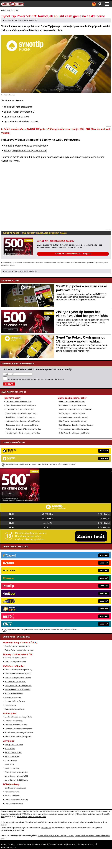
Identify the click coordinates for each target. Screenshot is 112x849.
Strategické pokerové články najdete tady (25, 150)
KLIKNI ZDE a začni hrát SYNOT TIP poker (73, 254)
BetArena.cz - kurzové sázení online (18, 401)
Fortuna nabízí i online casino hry (16, 800)
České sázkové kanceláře (14, 804)
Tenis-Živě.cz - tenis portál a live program (20, 417)
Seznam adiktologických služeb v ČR (50, 836)
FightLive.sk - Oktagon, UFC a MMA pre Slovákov (23, 429)
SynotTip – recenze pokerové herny (17, 646)
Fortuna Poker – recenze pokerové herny (19, 650)
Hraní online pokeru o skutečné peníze (18, 729)
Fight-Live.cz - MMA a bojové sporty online (21, 405)
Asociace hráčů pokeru (13, 796)
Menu (107, 4)
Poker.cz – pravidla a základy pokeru (72, 401)
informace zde (46, 828)
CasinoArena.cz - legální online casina (72, 405)
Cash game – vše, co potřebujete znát (18, 685)
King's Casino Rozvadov (13, 752)
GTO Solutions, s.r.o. (8, 847)
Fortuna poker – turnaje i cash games (18, 737)
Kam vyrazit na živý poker (14, 744)
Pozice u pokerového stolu (14, 693)
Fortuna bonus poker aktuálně (15, 662)
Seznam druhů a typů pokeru (15, 701)
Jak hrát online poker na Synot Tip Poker (19, 733)
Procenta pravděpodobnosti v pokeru (18, 678)
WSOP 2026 (9, 764)
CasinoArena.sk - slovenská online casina (74, 429)
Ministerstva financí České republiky (94, 811)
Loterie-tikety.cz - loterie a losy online (72, 413)
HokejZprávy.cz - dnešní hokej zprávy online (21, 413)
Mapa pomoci (69, 836)
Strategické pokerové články (15, 709)
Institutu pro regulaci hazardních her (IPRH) (64, 814)
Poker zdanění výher (12, 792)
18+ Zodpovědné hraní (85, 844)
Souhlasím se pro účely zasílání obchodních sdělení (35, 379)
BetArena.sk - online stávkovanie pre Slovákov (22, 425)
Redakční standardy (24, 844)
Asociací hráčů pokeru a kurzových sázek (31, 817)
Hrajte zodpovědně (6, 262)
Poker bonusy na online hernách (16, 725)
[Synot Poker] (19, 501)
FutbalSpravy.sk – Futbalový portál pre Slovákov (76, 425)
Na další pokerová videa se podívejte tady (26, 145)
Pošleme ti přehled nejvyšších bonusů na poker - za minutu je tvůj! (38, 369)
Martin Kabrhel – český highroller (16, 780)
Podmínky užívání (40, 844)
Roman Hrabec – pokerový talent (16, 772)
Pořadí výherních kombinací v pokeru (18, 674)
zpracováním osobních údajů (27, 379)
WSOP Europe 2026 (12, 768)
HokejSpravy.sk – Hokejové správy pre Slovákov (23, 433)
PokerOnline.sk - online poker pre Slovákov (74, 433)
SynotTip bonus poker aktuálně (16, 658)
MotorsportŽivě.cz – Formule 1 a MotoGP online (23, 421)
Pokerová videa (10, 705)
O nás (3, 844)
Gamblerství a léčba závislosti (15, 788)
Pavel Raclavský (30, 20)
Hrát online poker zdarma (14, 721)
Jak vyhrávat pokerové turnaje (15, 681)
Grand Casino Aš (11, 760)
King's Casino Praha (12, 756)
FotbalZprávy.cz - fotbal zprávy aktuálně (20, 409)
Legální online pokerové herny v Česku (18, 717)
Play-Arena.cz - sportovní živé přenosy (72, 421)
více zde (12, 265)
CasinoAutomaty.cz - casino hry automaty (73, 417)
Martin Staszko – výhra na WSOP (16, 776)
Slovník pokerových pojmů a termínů (17, 689)
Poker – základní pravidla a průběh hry (18, 670)
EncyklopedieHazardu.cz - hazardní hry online (75, 409)
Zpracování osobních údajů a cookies (62, 844)
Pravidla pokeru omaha (13, 697)
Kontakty (11, 844)
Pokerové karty (10, 748)
